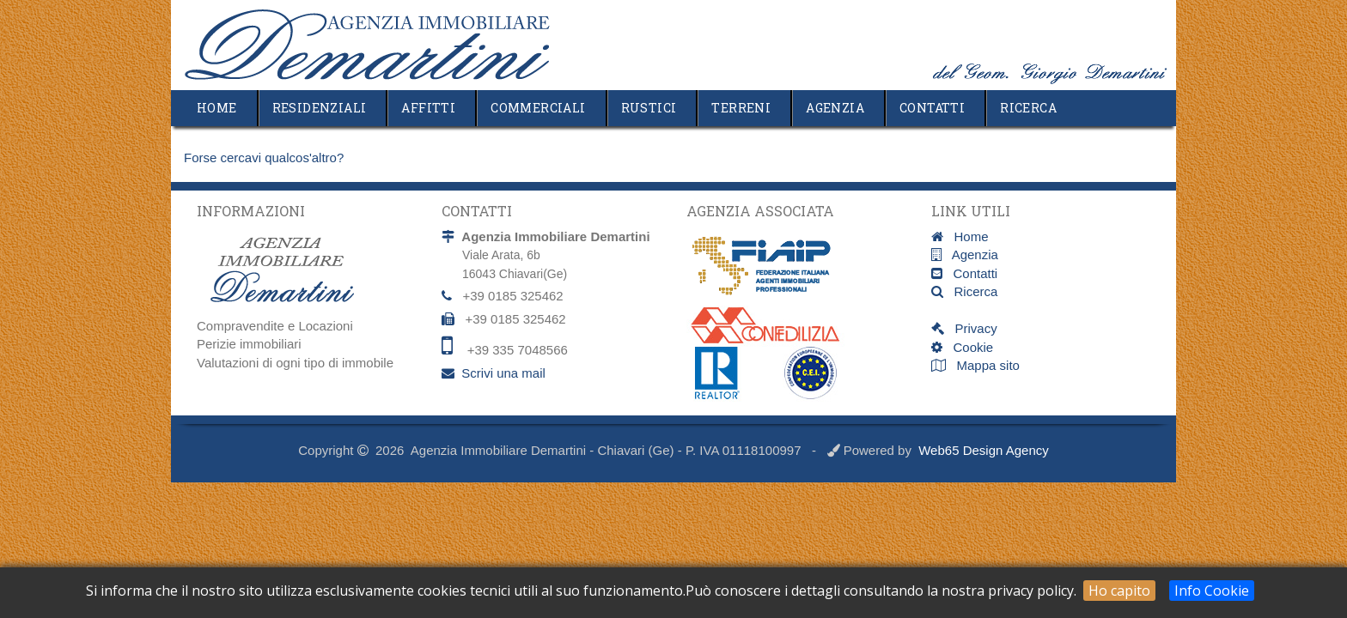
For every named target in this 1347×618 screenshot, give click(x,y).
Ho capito (1119, 590)
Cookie (967, 347)
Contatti (932, 108)
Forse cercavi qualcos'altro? (264, 157)
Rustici (649, 108)
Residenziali (319, 108)
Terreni (741, 108)
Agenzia (835, 108)
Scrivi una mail (503, 373)
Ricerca (1028, 108)
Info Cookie (1211, 590)
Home (217, 108)
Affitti (428, 108)
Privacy (970, 328)
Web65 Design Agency (983, 450)
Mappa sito (986, 365)
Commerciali (538, 108)
